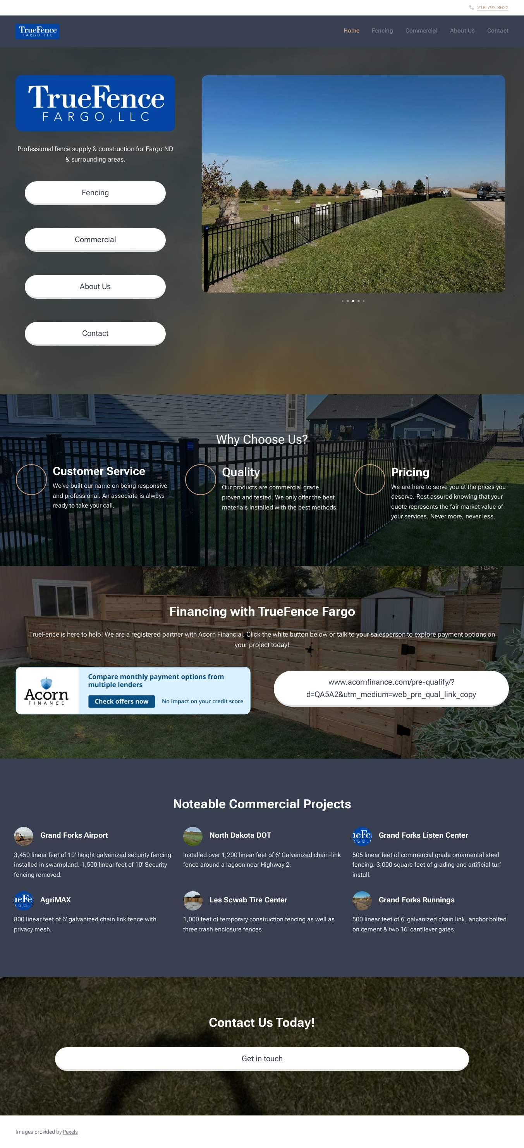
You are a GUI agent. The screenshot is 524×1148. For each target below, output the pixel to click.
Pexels (70, 1132)
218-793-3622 (493, 7)
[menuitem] (461, 31)
